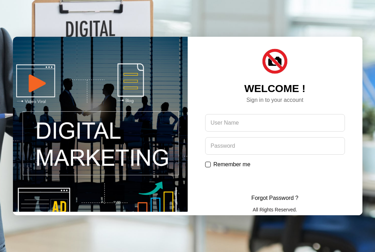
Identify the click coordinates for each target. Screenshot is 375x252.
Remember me (232, 164)
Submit (275, 181)
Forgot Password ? (274, 198)
